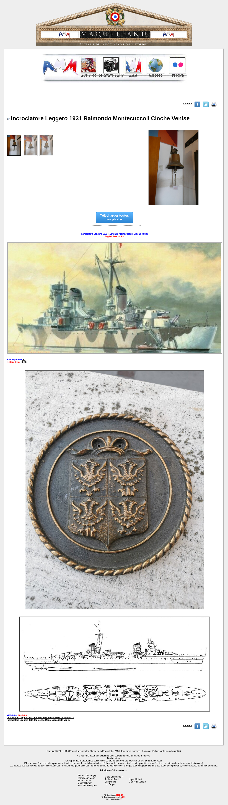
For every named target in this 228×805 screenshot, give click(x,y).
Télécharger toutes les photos (114, 217)
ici (179, 751)
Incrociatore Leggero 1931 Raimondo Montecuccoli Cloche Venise (40, 717)
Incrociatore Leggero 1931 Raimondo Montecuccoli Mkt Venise (39, 720)
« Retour (187, 103)
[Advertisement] (114, 93)
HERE (24, 362)
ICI (23, 359)
